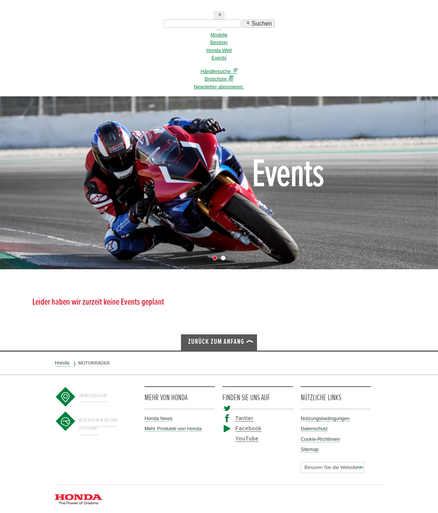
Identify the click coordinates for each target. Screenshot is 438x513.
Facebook (244, 428)
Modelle (219, 35)
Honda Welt (219, 50)
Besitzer (219, 42)
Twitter (241, 418)
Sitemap (310, 449)
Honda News (158, 418)
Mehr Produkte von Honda (173, 428)
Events (219, 58)
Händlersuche (98, 395)
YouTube (243, 438)
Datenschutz (314, 428)
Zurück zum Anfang (216, 341)
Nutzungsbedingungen (325, 418)
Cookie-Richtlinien (320, 439)
